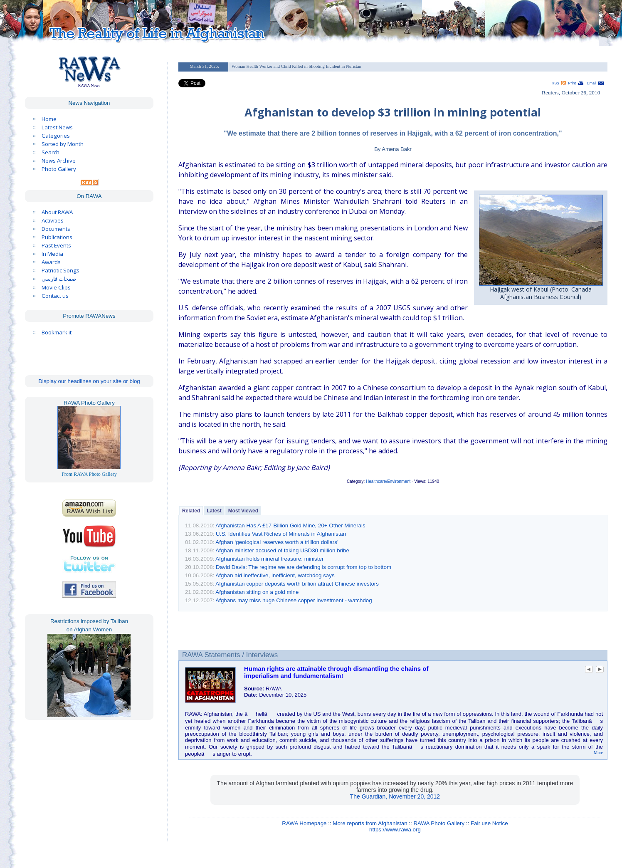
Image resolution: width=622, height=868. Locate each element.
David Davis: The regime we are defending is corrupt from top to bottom (303, 567)
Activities (53, 220)
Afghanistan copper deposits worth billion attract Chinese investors (297, 584)
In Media (52, 253)
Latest (214, 511)
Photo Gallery (59, 169)
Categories (56, 135)
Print (572, 83)
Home (49, 119)
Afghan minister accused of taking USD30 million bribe (282, 550)
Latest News (57, 127)
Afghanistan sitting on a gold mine (257, 592)
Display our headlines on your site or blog (89, 381)
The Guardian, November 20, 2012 (395, 796)
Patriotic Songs (60, 270)
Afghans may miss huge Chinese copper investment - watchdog (293, 600)
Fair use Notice (489, 823)
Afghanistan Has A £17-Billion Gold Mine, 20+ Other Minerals (290, 525)
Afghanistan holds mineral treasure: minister (269, 559)
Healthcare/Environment (388, 481)
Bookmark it (57, 332)
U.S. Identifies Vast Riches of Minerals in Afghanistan (281, 534)
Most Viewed (243, 511)
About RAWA (57, 212)
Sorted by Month (63, 144)
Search (50, 152)
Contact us (55, 295)
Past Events (56, 245)
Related (191, 511)
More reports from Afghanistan (370, 823)
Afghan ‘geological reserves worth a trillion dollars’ (276, 542)
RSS (555, 83)
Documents (56, 228)
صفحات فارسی (59, 279)
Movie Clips (56, 287)
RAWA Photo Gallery (438, 823)
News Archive (59, 160)
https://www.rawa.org (395, 829)
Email (591, 83)
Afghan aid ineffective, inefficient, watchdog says (274, 575)
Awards (51, 262)
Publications (57, 237)
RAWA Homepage (304, 823)
